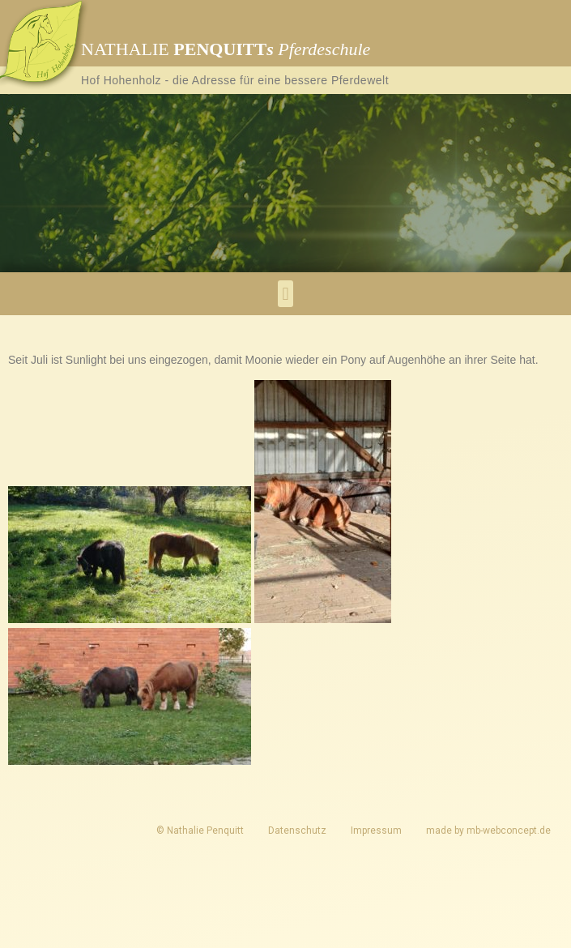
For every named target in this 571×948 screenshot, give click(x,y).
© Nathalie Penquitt (200, 830)
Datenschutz (297, 830)
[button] (285, 293)
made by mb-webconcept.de (488, 830)
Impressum (376, 830)
